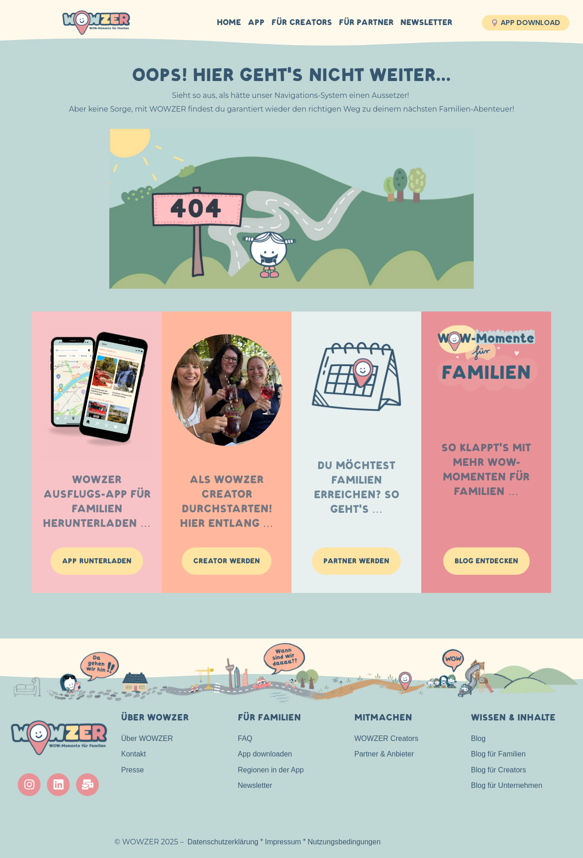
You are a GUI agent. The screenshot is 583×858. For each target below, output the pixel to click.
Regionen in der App (271, 770)
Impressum (283, 842)
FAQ (245, 738)
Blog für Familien (498, 754)
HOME (229, 22)
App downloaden (265, 754)
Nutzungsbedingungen (343, 842)
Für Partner (366, 22)
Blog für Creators (498, 770)
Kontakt (133, 754)
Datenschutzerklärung (223, 842)
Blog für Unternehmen (506, 785)
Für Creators (301, 22)
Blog (478, 738)
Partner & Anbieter (384, 754)
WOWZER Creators (386, 738)
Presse (132, 770)
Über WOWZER (147, 738)
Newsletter (426, 22)
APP (256, 22)
